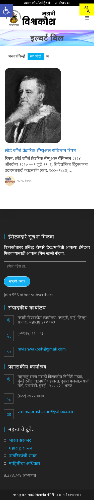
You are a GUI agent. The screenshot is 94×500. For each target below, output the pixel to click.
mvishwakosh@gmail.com (42, 349)
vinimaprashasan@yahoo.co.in (46, 411)
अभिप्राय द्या (62, 2)
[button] (6, 10)
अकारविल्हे (16, 56)
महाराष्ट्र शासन (20, 448)
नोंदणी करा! (17, 281)
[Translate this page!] (86, 9)
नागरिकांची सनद (23, 455)
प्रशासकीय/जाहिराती (37, 2)
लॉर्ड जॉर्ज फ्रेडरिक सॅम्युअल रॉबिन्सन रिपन (40, 150)
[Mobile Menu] (87, 18)
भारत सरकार (20, 440)
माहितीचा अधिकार (24, 463)
